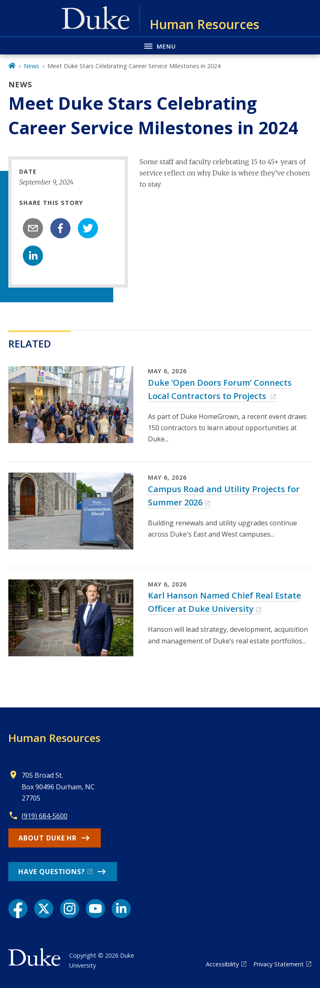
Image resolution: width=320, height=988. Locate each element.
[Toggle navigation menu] (160, 45)
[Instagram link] (69, 908)
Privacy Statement (278, 964)
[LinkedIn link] (121, 908)
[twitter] (88, 228)
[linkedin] (32, 255)
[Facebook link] (18, 908)
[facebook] (60, 228)
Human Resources (54, 737)
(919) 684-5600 (45, 815)
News (31, 66)
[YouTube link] (95, 908)
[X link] (43, 908)
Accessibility (222, 964)
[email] (32, 228)
